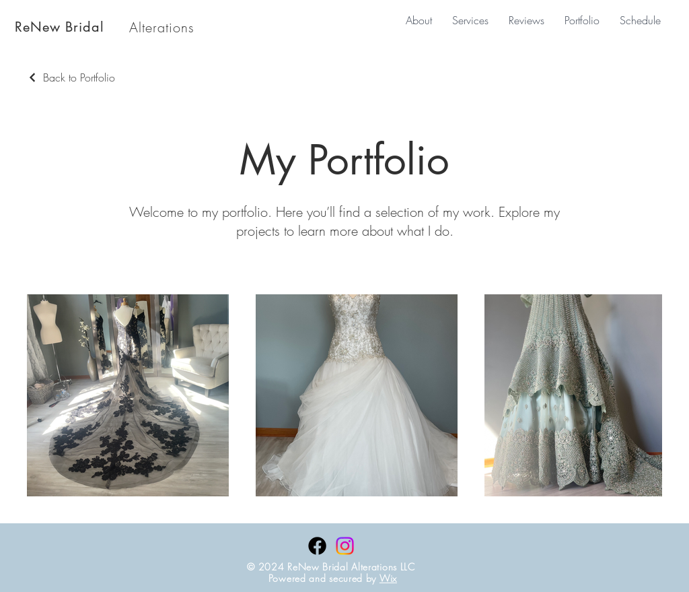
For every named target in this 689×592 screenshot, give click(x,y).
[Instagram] (345, 546)
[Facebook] (317, 546)
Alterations (161, 27)
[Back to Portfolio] (71, 77)
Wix (388, 578)
